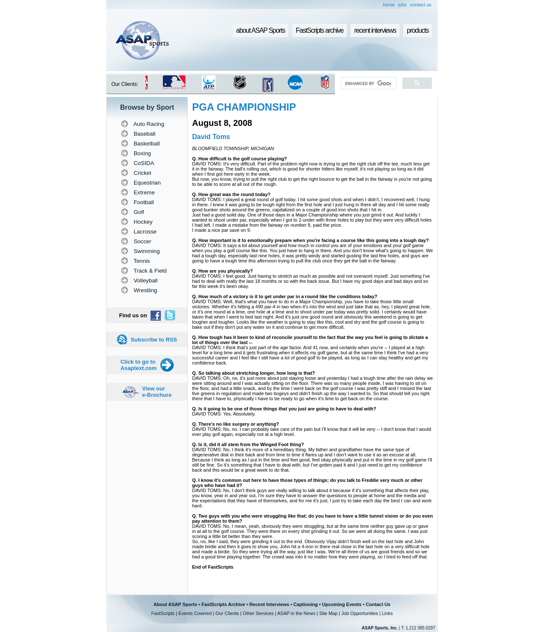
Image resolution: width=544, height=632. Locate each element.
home (389, 4)
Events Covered (195, 613)
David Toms (211, 136)
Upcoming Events (342, 604)
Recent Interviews (269, 604)
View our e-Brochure (156, 391)
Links (387, 613)
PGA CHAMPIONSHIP (244, 107)
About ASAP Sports (175, 604)
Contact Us (378, 604)
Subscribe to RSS (153, 339)
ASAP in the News (296, 613)
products (417, 30)
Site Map (328, 613)
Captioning (305, 604)
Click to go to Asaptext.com (138, 365)
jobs (402, 4)
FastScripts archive (319, 30)
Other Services (258, 613)
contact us (420, 4)
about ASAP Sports (260, 30)
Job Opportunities (359, 613)
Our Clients (227, 613)
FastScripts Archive (223, 604)
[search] (368, 83)
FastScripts (163, 613)
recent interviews (375, 30)
